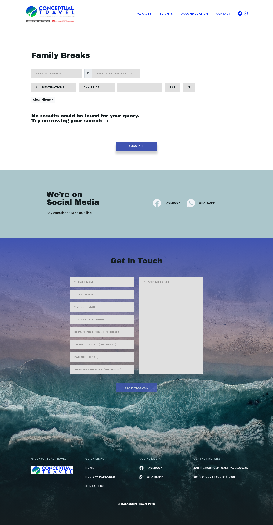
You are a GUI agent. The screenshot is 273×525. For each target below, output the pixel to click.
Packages (144, 13)
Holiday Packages (100, 476)
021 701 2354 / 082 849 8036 (214, 476)
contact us (94, 486)
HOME (89, 467)
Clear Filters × (43, 99)
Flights (166, 13)
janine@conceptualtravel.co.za (217, 467)
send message (136, 387)
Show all (136, 146)
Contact (223, 13)
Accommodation (194, 13)
